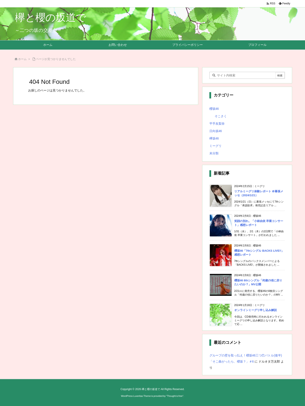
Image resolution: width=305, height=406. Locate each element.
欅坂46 (214, 138)
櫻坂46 (214, 108)
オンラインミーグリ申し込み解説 (255, 310)
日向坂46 (215, 131)
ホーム (22, 59)
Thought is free (175, 396)
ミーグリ (215, 146)
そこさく (221, 116)
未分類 (214, 153)
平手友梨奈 (217, 123)
